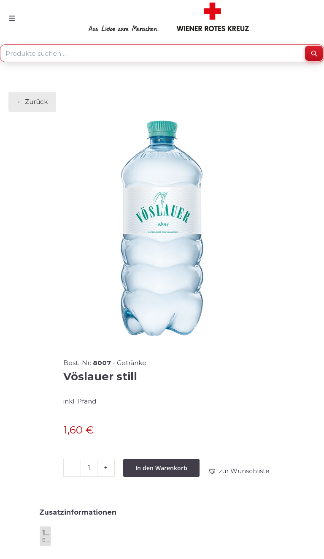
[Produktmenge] (89, 467)
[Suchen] (314, 53)
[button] (239, 471)
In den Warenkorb (161, 468)
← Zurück (32, 102)
